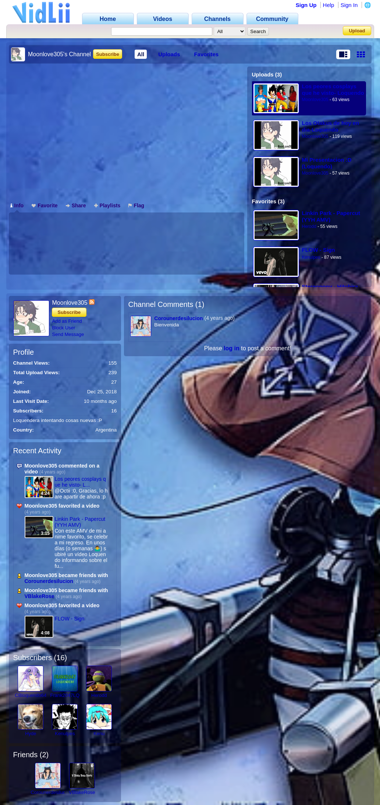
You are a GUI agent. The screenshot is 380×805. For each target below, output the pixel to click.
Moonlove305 (315, 99)
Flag (136, 205)
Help (328, 5)
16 (60, 658)
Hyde (30, 733)
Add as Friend (67, 321)
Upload (357, 30)
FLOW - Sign (318, 250)
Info (17, 205)
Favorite (44, 205)
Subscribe (107, 54)
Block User (63, 327)
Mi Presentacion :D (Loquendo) (327, 163)
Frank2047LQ (65, 695)
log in (231, 348)
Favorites (206, 54)
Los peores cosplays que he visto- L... (80, 482)
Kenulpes (311, 257)
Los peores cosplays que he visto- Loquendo (333, 89)
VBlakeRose (39, 596)
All (140, 54)
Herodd (309, 226)
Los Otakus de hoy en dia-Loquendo (330, 126)
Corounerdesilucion (49, 581)
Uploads (169, 54)
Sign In (349, 5)
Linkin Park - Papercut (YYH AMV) (331, 216)
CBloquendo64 (30, 695)
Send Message (68, 334)
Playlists (107, 205)
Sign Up (306, 5)
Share (76, 205)
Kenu (98, 733)
